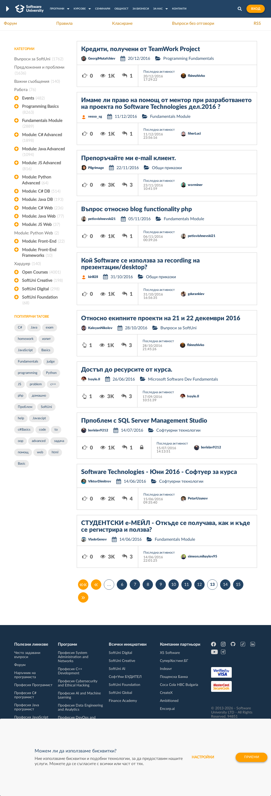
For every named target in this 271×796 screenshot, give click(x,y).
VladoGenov (97, 539)
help (21, 418)
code (42, 429)
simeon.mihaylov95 (202, 556)
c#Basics (24, 429)
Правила (64, 23)
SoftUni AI (117, 669)
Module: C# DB (41, 191)
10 (173, 584)
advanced (38, 441)
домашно (39, 395)
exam (49, 327)
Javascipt (39, 418)
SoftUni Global (120, 693)
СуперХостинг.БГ (174, 661)
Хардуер (27, 264)
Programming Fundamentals (188, 58)
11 (186, 584)
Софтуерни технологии (178, 430)
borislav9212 (98, 430)
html (55, 452)
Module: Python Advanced (36, 180)
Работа (25, 90)
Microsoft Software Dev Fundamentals (183, 379)
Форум (10, 23)
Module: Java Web (43, 216)
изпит (46, 339)
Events (33, 98)
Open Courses (41, 272)
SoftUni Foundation (40, 300)
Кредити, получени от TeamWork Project (140, 49)
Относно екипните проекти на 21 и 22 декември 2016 (160, 318)
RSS (257, 23)
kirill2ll (93, 277)
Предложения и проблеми (39, 70)
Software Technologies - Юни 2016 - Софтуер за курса (159, 472)
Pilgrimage (96, 168)
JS (19, 384)
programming (27, 373)
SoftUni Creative (42, 280)
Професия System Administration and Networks (73, 657)
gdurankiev (196, 294)
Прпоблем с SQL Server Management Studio (144, 421)
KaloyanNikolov (100, 328)
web (40, 452)
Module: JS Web (41, 224)
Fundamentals (28, 361)
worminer (195, 185)
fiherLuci (194, 133)
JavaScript (25, 350)
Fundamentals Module (42, 124)
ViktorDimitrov (99, 481)
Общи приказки (167, 168)
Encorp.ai (167, 709)
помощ (23, 452)
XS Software (170, 653)
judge (51, 361)
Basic (21, 463)
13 (212, 584)
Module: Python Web (36, 233)
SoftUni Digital (40, 289)
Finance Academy (123, 701)
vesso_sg (95, 116)
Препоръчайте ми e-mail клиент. (128, 158)
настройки (196, 757)
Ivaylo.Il (94, 379)
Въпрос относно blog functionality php (136, 209)
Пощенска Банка (174, 677)
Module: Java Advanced (43, 152)
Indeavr (166, 669)
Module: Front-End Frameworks (39, 253)
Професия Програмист (33, 685)
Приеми (248, 757)
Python (51, 373)
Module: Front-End (43, 241)
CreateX (166, 693)
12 (199, 584)
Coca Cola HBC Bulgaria (179, 685)
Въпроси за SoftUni (38, 59)
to (56, 429)
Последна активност (159, 71)
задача (59, 441)
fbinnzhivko (196, 76)
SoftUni (46, 407)
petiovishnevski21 (102, 219)
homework (26, 339)
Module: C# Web (42, 208)
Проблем (25, 407)
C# (20, 327)
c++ (53, 384)
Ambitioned (169, 701)
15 (238, 584)
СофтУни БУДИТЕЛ (125, 677)
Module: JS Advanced (41, 166)
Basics (45, 350)
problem (36, 384)
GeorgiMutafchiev (101, 58)
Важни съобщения (37, 81)
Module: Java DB (42, 199)
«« (83, 584)
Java (34, 327)
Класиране (122, 23)
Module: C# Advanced (42, 138)
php (20, 395)
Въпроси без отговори (193, 23)
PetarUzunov (198, 498)
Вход (255, 8)
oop (20, 441)
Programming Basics (40, 109)
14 (225, 584)
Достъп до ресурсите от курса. (126, 370)
